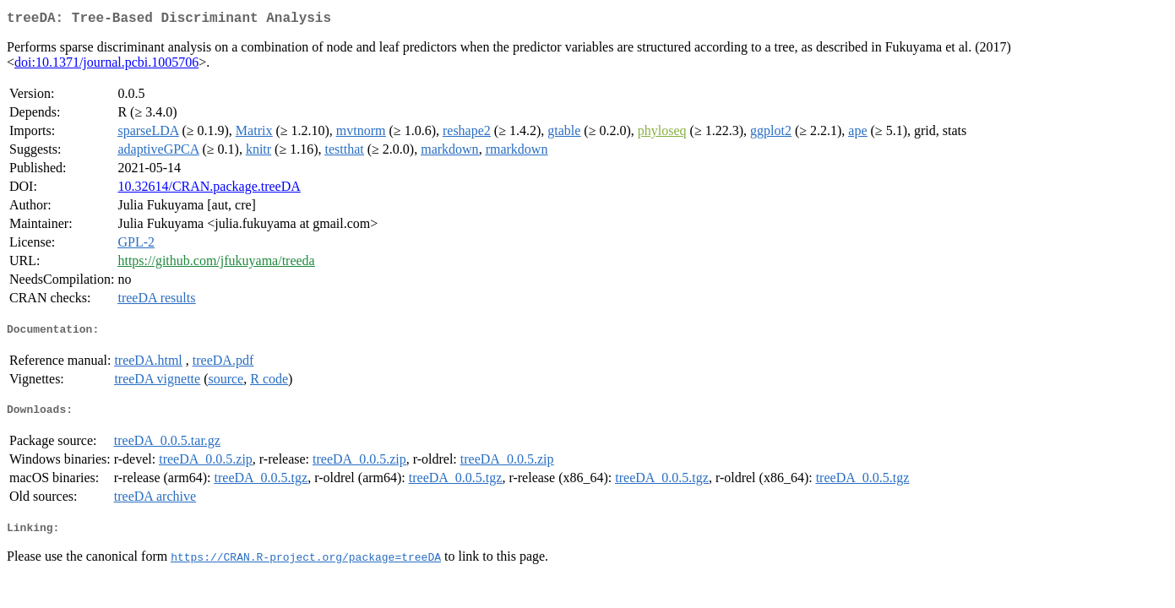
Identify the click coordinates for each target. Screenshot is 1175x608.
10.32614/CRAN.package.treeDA (208, 189)
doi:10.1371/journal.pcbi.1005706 (106, 65)
